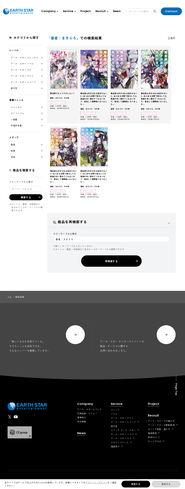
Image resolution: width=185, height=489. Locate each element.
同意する (135, 484)
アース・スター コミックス (24, 57)
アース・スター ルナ (21, 69)
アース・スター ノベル (22, 63)
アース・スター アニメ (22, 75)
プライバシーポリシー (96, 482)
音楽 (13, 156)
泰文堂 (14, 88)
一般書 (14, 119)
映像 (13, 150)
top (10, 296)
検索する (156, 11)
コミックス (16, 107)
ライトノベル (17, 113)
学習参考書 (16, 125)
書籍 (13, 144)
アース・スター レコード (23, 82)
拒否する (166, 484)
